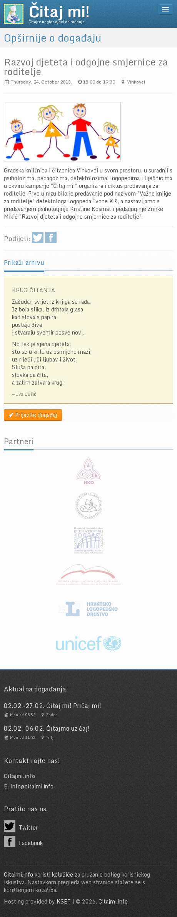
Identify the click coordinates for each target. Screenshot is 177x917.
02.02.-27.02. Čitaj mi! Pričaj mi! (52, 706)
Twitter (21, 826)
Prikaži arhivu (24, 263)
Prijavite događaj (33, 414)
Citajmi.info (18, 874)
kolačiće (62, 874)
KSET (64, 901)
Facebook (23, 841)
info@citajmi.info (32, 786)
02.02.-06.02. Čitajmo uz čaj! (47, 728)
